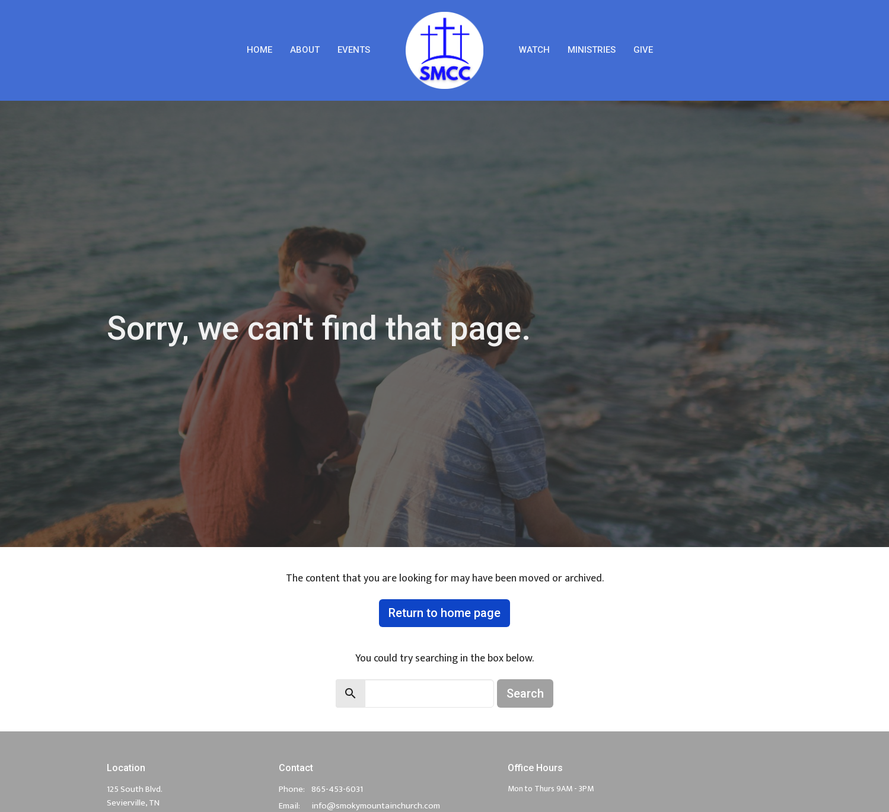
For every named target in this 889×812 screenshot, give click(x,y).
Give (643, 49)
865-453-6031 (337, 789)
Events (353, 49)
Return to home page (444, 613)
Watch (534, 49)
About (305, 49)
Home (259, 49)
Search (525, 693)
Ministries (592, 49)
